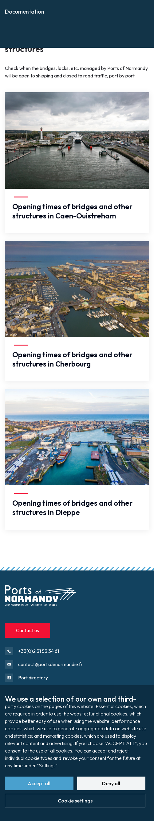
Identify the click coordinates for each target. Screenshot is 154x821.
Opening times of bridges (51, 23)
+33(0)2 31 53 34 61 (38, 651)
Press (11, 34)
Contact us (27, 630)
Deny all (111, 783)
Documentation (24, 48)
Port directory (33, 677)
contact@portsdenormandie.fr (50, 664)
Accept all (39, 783)
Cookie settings (75, 801)
